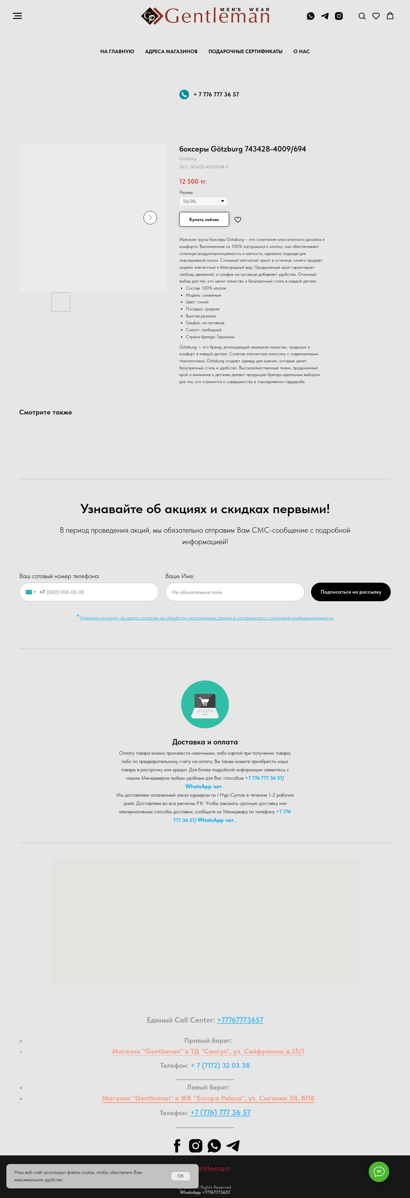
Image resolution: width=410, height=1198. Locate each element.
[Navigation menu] (17, 16)
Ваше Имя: (179, 576)
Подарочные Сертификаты (246, 51)
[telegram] (325, 19)
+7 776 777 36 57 (264, 778)
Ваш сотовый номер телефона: (59, 576)
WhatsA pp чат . (205, 786)
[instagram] (339, 19)
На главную (117, 51)
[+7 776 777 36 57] (311, 19)
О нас (301, 51)
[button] (362, 16)
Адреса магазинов (171, 51)
